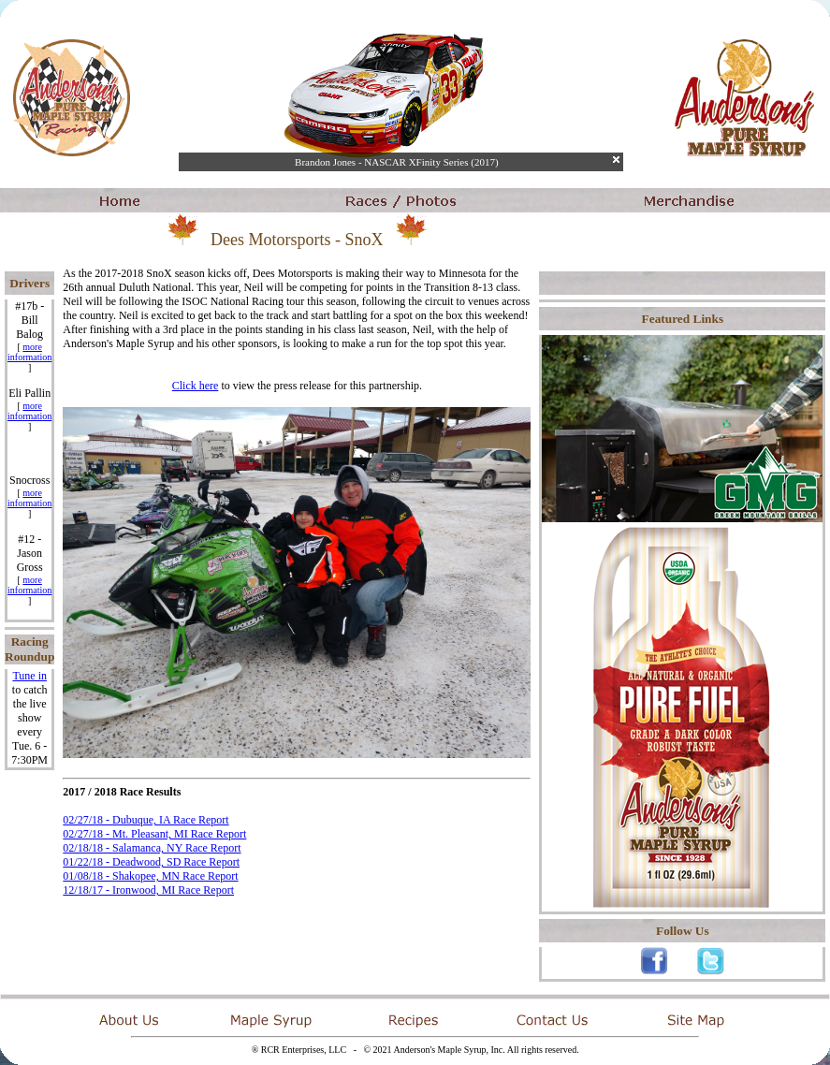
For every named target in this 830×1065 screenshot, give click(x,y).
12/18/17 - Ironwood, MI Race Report (148, 890)
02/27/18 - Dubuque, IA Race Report (145, 819)
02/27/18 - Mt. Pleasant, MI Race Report (154, 833)
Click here (195, 385)
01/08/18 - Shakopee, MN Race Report (150, 876)
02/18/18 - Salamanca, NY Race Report (151, 847)
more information (29, 352)
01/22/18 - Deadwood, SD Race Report (151, 861)
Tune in (29, 675)
